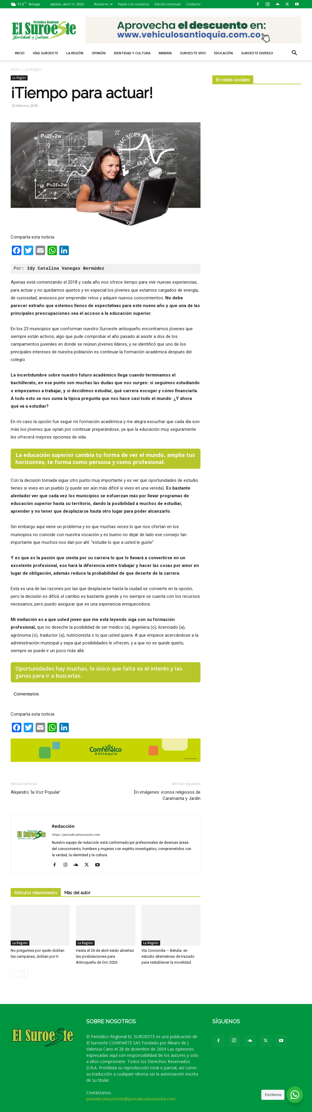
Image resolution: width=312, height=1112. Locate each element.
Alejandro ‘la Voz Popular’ (36, 792)
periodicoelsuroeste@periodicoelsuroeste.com (131, 1099)
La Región (74, 53)
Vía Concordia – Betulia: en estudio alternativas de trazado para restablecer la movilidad (168, 956)
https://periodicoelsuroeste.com (76, 835)
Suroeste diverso (257, 53)
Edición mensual (168, 4)
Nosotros (103, 4)
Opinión (99, 53)
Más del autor (77, 892)
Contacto (193, 4)
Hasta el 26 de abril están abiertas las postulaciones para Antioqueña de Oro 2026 (105, 956)
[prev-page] (14, 974)
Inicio (20, 53)
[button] (294, 53)
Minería (165, 53)
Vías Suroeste (45, 53)
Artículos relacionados (35, 892)
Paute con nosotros (133, 4)
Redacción (63, 826)
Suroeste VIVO (193, 53)
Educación (223, 53)
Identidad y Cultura (132, 53)
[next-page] (24, 974)
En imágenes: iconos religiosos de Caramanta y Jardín (167, 795)
